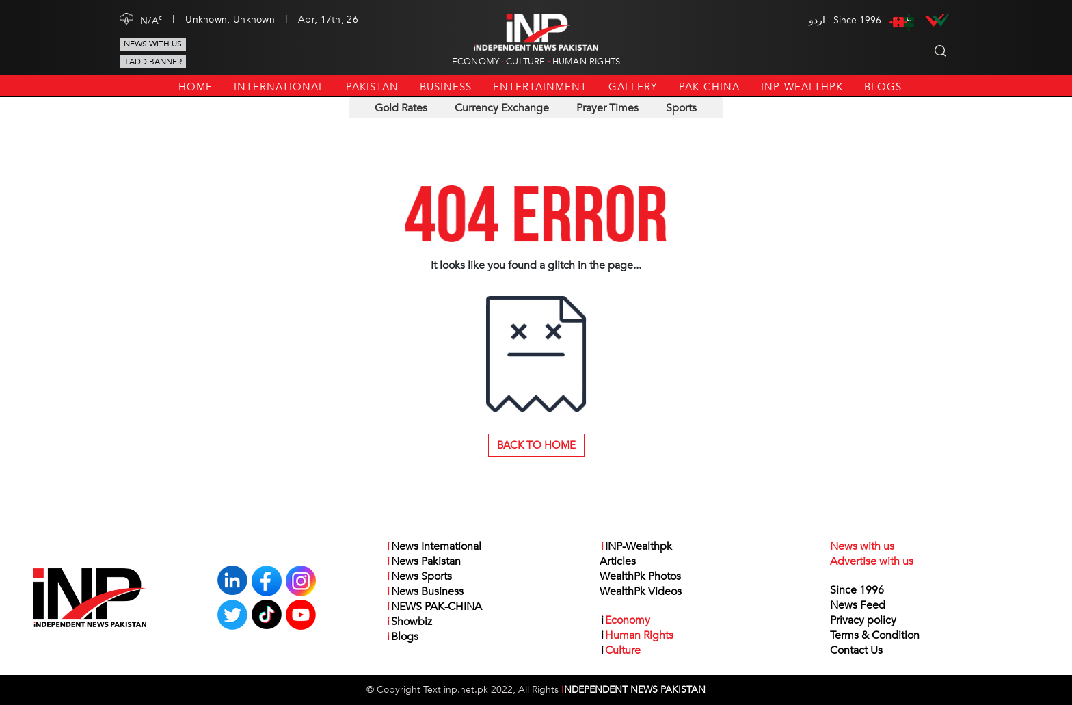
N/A (151, 20)
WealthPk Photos (640, 576)
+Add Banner (153, 61)
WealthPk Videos (641, 591)
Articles (618, 561)
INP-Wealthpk (802, 87)
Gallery (633, 87)
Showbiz (409, 621)
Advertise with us (871, 561)
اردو (817, 20)
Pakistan (372, 87)
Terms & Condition (875, 635)
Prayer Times (607, 108)
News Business (425, 591)
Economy (475, 61)
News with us (153, 43)
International (279, 87)
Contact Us (856, 650)
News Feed (857, 605)
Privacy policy (863, 620)
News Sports (419, 576)
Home (195, 87)
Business (446, 87)
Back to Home (536, 445)
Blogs (883, 87)
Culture (525, 61)
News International (433, 546)
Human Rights (586, 61)
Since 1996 (857, 590)
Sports (681, 108)
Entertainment (540, 87)
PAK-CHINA (709, 87)
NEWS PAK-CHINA (434, 606)
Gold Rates (401, 108)
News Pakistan (423, 561)
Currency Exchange (502, 108)
